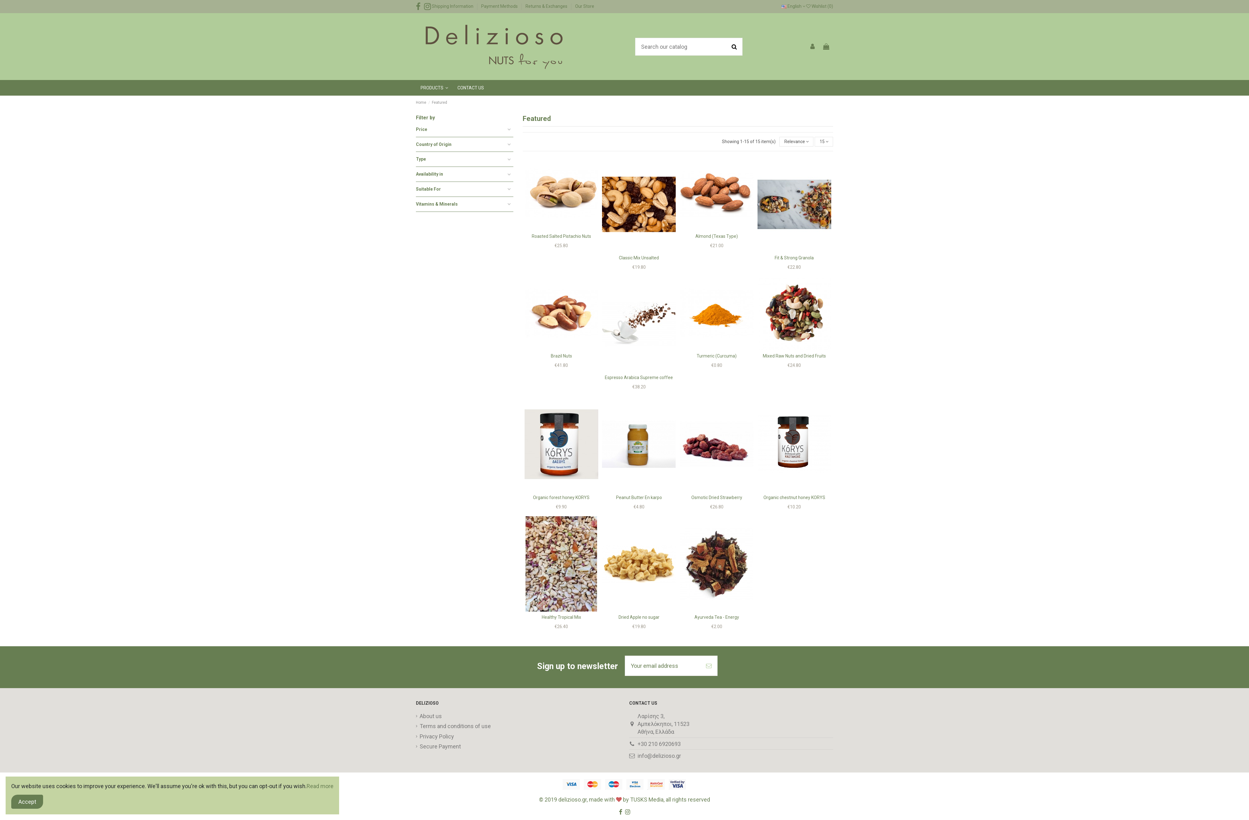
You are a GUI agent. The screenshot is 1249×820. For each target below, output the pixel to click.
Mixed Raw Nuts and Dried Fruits (794, 355)
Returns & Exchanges (547, 6)
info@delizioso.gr (659, 755)
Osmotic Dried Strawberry (716, 497)
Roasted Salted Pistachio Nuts (561, 236)
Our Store (584, 6)
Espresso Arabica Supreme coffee (639, 377)
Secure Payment (440, 746)
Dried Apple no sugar (639, 617)
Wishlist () (819, 6)
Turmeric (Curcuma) (717, 355)
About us (431, 716)
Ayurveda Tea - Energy (716, 617)
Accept (27, 801)
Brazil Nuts (561, 355)
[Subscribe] (708, 666)
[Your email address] (662, 666)
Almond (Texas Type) (716, 236)
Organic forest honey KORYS (561, 497)
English (793, 6)
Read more (320, 786)
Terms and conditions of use (455, 726)
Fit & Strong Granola (794, 257)
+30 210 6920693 (659, 744)
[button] (434, 88)
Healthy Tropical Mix (561, 617)
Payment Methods (500, 6)
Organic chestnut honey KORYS (794, 497)
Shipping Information (453, 6)
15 (824, 141)
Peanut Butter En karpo (639, 497)
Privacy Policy (437, 736)
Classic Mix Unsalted (639, 257)
